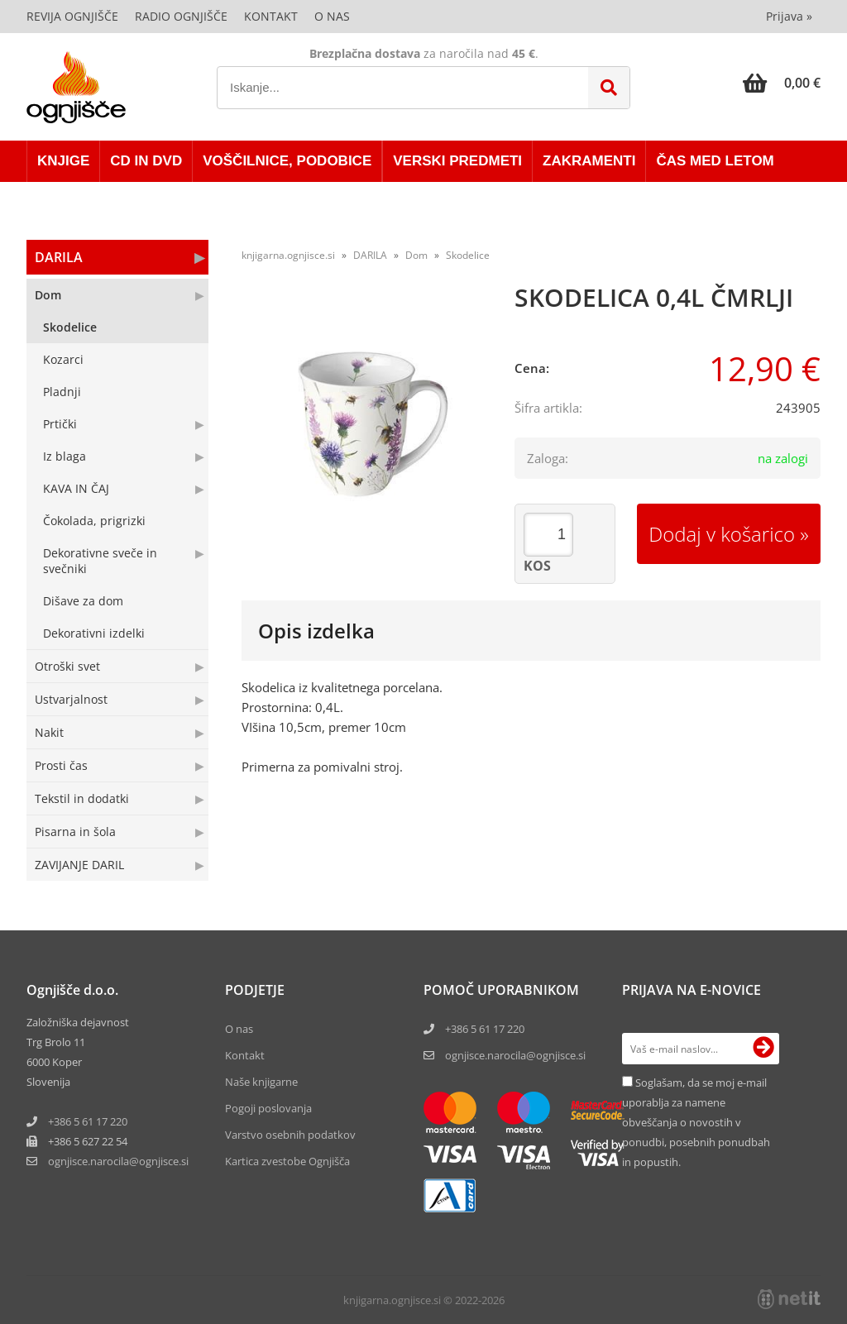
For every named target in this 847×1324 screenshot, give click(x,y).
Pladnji (62, 391)
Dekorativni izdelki (94, 633)
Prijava (789, 16)
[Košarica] (782, 82)
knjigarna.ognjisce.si (288, 255)
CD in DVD (146, 161)
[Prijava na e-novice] (763, 1048)
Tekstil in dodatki (82, 798)
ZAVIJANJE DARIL (79, 864)
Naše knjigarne (261, 1081)
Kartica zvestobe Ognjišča (287, 1161)
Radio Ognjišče (181, 16)
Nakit (49, 732)
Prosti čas (61, 765)
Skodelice (70, 327)
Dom (48, 295)
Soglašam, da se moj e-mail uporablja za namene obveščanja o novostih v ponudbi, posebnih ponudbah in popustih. (696, 1122)
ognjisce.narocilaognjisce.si (118, 1161)
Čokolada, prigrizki (94, 520)
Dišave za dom (83, 601)
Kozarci (63, 359)
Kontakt (271, 16)
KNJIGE (63, 161)
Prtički (60, 424)
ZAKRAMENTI (589, 161)
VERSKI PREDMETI (457, 161)
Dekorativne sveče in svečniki (100, 560)
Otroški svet (67, 666)
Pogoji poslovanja (268, 1108)
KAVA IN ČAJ (76, 488)
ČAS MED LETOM (714, 161)
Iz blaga (64, 456)
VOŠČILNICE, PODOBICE (287, 161)
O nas (332, 16)
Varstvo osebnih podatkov (290, 1134)
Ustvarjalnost (71, 699)
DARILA (59, 257)
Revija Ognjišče (72, 16)
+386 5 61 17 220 (87, 1121)
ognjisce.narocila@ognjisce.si (515, 1055)
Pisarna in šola (75, 831)
